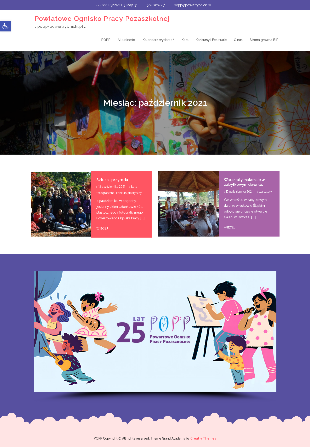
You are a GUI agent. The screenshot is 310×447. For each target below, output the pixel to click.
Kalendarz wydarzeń (158, 40)
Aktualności (126, 40)
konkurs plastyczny (129, 193)
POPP (106, 40)
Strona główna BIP (264, 40)
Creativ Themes (203, 438)
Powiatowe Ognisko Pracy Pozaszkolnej (102, 18)
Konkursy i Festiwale (211, 40)
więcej (102, 228)
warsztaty (265, 191)
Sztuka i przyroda (112, 180)
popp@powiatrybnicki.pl (191, 5)
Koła (184, 40)
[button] (5, 26)
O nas (238, 40)
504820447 (154, 5)
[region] (155, 337)
